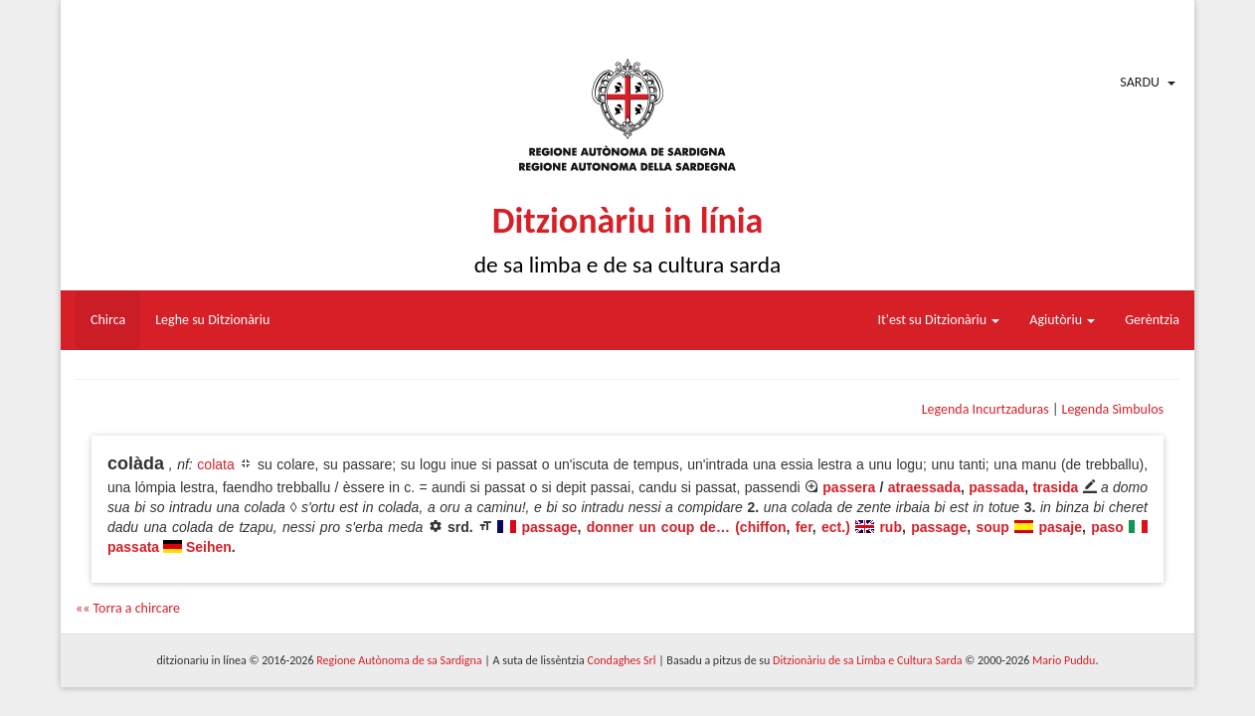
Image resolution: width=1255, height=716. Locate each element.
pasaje (1060, 527)
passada (996, 487)
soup (992, 527)
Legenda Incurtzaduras (985, 409)
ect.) (835, 527)
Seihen (209, 547)
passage (550, 527)
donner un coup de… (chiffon (687, 527)
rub (890, 527)
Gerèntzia (1152, 319)
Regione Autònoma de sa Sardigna (398, 660)
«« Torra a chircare (128, 608)
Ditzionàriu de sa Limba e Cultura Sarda (867, 660)
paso (1107, 527)
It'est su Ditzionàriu (939, 319)
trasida (1055, 487)
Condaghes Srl (622, 660)
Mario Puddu (1063, 660)
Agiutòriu (1062, 319)
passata (133, 547)
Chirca (107, 319)
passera (848, 487)
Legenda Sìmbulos (1113, 409)
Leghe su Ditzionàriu (212, 319)
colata (215, 464)
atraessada (924, 487)
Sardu (1140, 82)
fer (804, 527)
